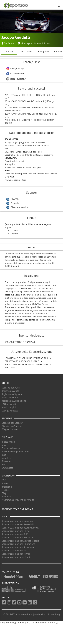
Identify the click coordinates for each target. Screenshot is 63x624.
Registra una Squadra (12, 394)
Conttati (5, 490)
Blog (4, 454)
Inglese (14, 233)
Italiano (14, 230)
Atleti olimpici (9, 407)
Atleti (5, 383)
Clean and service (19, 207)
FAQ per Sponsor (10, 429)
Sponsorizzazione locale (17, 509)
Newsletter (7, 458)
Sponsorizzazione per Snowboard (18, 547)
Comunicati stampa (11, 448)
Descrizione (26, 51)
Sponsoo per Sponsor (12, 422)
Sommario (8, 51)
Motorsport (27, 43)
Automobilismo (42, 43)
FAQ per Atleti (9, 404)
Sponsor (7, 418)
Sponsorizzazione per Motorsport (18, 521)
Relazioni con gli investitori (15, 451)
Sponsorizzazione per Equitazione (18, 543)
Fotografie (43, 51)
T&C (4, 480)
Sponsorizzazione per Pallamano (17, 537)
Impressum (7, 486)
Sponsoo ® (8, 475)
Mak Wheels (16, 199)
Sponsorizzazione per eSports (16, 557)
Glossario (6, 461)
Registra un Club (10, 397)
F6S (3, 464)
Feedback (6, 496)
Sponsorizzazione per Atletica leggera (20, 540)
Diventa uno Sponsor (12, 426)
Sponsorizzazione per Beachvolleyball (20, 527)
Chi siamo (7, 437)
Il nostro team (8, 441)
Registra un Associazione (14, 400)
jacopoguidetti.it (16, 78)
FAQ (4, 493)
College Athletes (10, 410)
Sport (5, 516)
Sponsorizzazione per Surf (15, 550)
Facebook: (15, 73)
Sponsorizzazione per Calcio (16, 530)
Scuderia (15, 203)
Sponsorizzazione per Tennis (16, 553)
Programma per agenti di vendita (18, 499)
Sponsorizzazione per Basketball (18, 524)
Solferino (9, 43)
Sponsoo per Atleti (11, 387)
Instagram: (15, 68)
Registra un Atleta (10, 390)
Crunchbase (7, 467)
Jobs (4, 445)
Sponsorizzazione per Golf (15, 534)
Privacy (5, 483)
